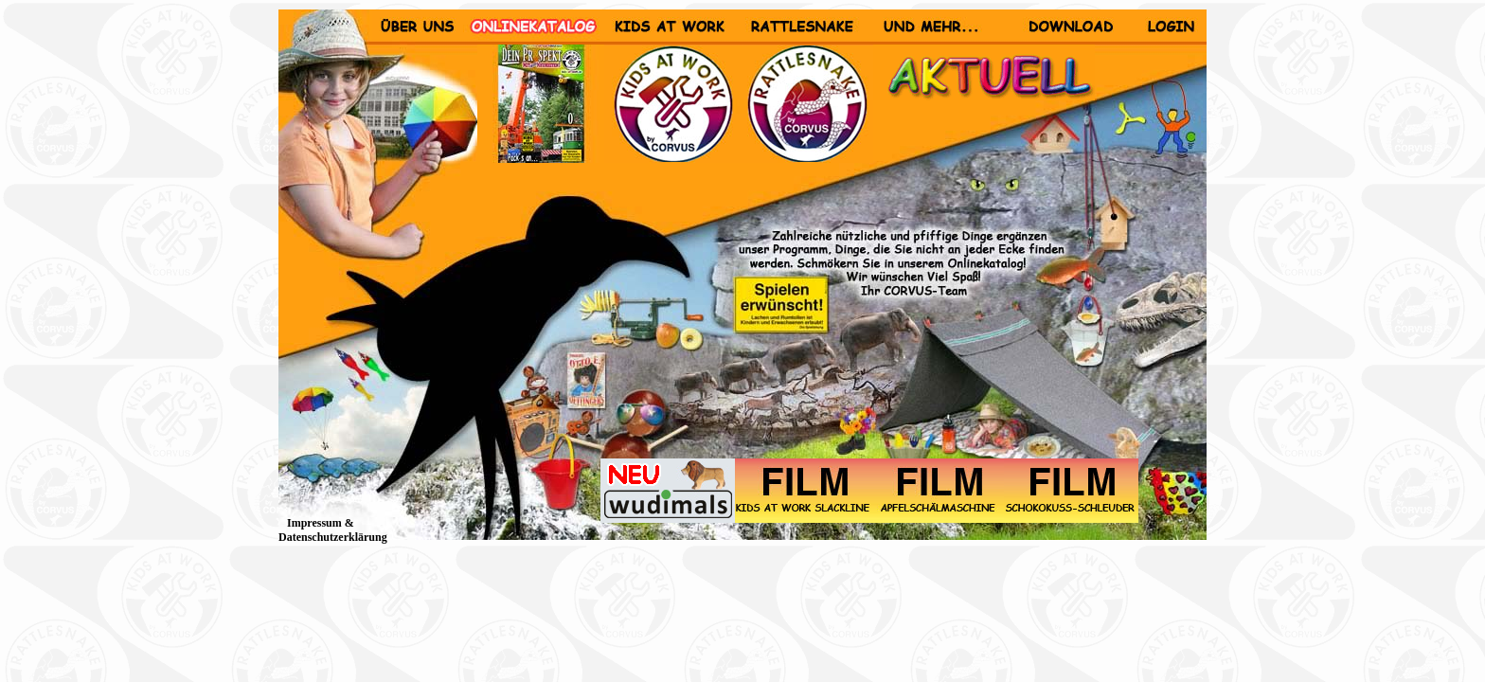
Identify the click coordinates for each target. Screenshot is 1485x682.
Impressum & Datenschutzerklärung (332, 530)
